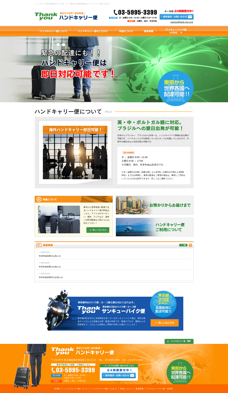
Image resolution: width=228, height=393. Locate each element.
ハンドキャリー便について (75, 389)
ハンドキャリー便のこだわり (104, 389)
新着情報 (140, 389)
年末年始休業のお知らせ (50, 256)
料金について (126, 389)
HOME (57, 389)
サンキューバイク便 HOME (160, 389)
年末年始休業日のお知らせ (51, 277)
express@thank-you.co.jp (182, 22)
